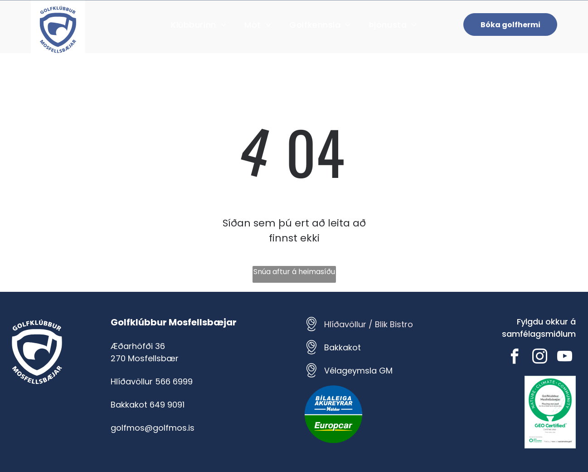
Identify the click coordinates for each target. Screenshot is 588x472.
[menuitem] (198, 25)
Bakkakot (342, 347)
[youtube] (564, 357)
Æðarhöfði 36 (138, 346)
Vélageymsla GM (358, 370)
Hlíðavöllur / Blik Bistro (368, 324)
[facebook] (514, 357)
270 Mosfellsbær (145, 358)
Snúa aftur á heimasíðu (294, 271)
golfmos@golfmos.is (152, 427)
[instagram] (539, 357)
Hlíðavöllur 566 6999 (152, 381)
